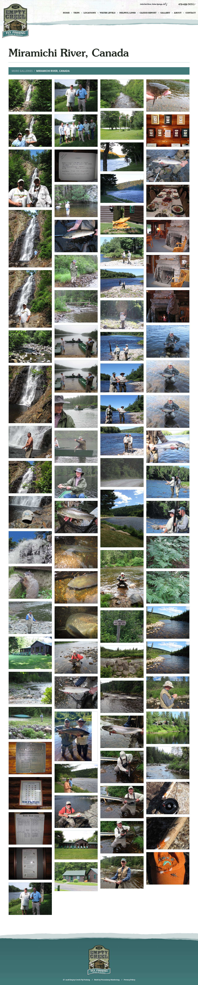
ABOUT (177, 12)
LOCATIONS (90, 12)
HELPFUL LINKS (127, 12)
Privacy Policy (129, 980)
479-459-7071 (187, 4)
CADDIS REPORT (148, 12)
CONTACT (190, 12)
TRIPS (76, 12)
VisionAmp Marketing (110, 980)
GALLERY (165, 12)
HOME (66, 12)
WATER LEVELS (107, 12)
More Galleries (22, 71)
